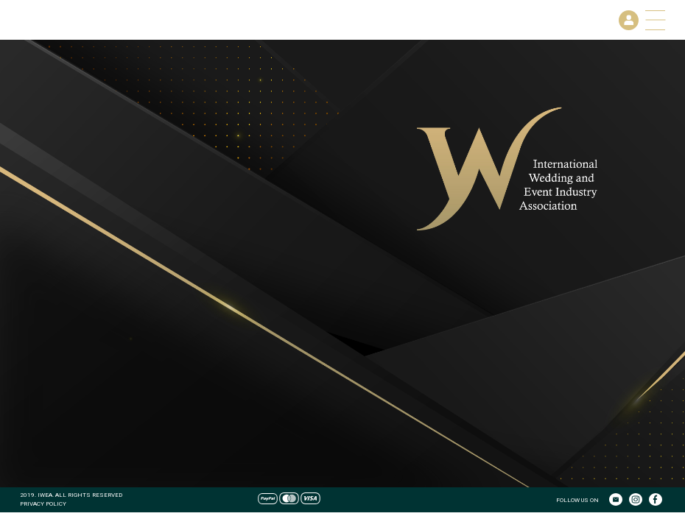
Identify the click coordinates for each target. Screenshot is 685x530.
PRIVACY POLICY (43, 503)
